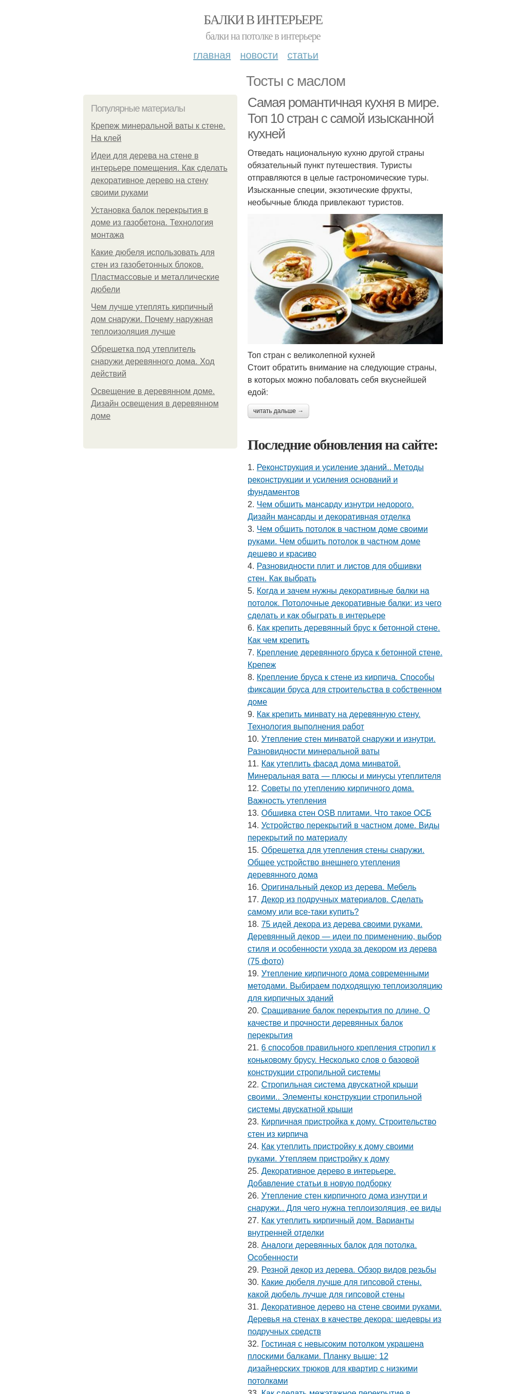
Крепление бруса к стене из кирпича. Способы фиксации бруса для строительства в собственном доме (345, 689)
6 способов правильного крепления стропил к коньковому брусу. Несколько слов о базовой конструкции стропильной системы (342, 1060)
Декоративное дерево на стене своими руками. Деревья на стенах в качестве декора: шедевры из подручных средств (345, 1319)
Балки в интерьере (262, 19)
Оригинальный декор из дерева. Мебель (339, 887)
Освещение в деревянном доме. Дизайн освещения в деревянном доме (155, 403)
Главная (212, 55)
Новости (259, 55)
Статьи (302, 55)
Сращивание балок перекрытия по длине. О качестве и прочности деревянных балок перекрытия (339, 1023)
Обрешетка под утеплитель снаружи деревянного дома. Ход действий (153, 361)
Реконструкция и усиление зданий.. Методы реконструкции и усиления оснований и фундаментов (336, 479)
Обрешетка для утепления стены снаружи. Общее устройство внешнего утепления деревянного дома (336, 862)
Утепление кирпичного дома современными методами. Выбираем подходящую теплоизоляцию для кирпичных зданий (345, 986)
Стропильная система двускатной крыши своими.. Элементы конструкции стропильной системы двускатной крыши (335, 1097)
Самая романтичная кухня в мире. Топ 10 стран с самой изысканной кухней (343, 118)
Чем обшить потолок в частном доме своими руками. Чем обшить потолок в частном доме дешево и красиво (338, 541)
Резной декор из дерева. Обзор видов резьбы (349, 1269)
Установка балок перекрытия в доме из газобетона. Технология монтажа (152, 222)
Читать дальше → (278, 411)
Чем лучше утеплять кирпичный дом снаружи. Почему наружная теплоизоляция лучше (152, 319)
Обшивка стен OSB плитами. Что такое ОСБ (346, 813)
